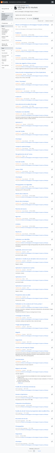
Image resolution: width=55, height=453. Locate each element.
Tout (3, 11)
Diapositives (18, 340)
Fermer (27, 5)
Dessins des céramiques (22, 201)
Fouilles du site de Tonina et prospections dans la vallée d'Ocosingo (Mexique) (32, 411)
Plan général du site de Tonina (23, 154)
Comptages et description (22, 315)
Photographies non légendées (23, 184)
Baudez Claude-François (7, 37)
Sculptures (18, 33)
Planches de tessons (21, 209)
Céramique (18, 48)
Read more (20, 383)
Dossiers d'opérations (21, 394)
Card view (29, 18)
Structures (18, 40)
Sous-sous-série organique (7, 56)
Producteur (5, 23)
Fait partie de (5, 8)
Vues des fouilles (20, 131)
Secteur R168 (19, 169)
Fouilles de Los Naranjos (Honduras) (25, 386)
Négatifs (17, 332)
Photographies (19, 426)
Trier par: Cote (40, 20)
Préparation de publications (23, 403)
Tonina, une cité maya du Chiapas (24, 347)
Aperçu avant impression (20, 18)
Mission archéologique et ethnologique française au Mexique (7, 16)
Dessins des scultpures (21, 193)
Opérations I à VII (20, 89)
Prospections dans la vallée (22, 295)
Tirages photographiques (22, 324)
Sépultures (18, 231)
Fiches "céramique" (20, 81)
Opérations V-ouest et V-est (23, 286)
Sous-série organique (7, 60)
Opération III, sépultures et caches (24, 268)
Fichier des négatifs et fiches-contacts (25, 63)
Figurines (18, 216)
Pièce (7, 63)
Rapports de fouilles (21, 368)
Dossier (7, 51)
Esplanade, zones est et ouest (23, 249)
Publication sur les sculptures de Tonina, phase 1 (29, 304)
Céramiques (18, 177)
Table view (35, 18)
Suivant (39, 451)
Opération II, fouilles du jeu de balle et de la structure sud (31, 259)
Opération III (18, 122)
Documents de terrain (21, 418)
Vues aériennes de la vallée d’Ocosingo (25, 104)
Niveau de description (5, 44)
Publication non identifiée (22, 112)
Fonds (7, 68)
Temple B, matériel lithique (22, 146)
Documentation (19, 359)
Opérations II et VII (20, 277)
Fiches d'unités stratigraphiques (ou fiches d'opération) (30, 72)
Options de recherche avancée (23, 15)
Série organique (7, 66)
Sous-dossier (7, 53)
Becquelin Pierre (7, 40)
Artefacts (18, 55)
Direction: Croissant (49, 20)
